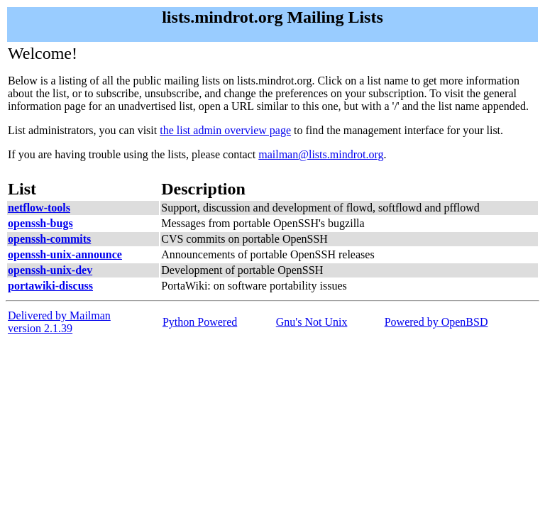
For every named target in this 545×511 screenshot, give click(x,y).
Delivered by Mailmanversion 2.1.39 (59, 321)
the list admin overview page (225, 130)
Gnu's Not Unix (312, 322)
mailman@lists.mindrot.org (320, 154)
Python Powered (200, 322)
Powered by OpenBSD (436, 322)
